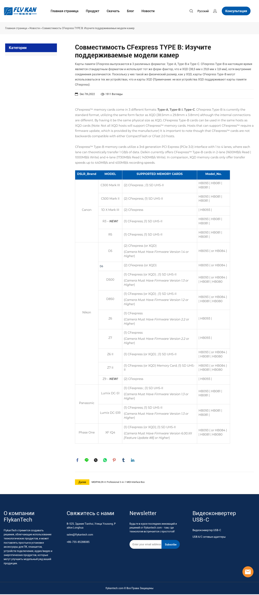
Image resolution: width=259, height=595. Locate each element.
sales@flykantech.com (80, 535)
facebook (77, 460)
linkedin (133, 460)
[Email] (146, 544)
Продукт (92, 11)
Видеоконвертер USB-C (206, 530)
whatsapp (105, 460)
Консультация (236, 11)
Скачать (113, 11)
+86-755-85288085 (78, 542)
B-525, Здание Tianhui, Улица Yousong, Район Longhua (91, 526)
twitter (96, 460)
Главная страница (64, 11)
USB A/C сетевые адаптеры (209, 537)
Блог (130, 11)
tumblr (124, 460)
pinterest (114, 460)
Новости (148, 11)
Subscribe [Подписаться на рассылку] (170, 545)
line (87, 460)
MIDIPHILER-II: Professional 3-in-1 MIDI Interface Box (118, 482)
